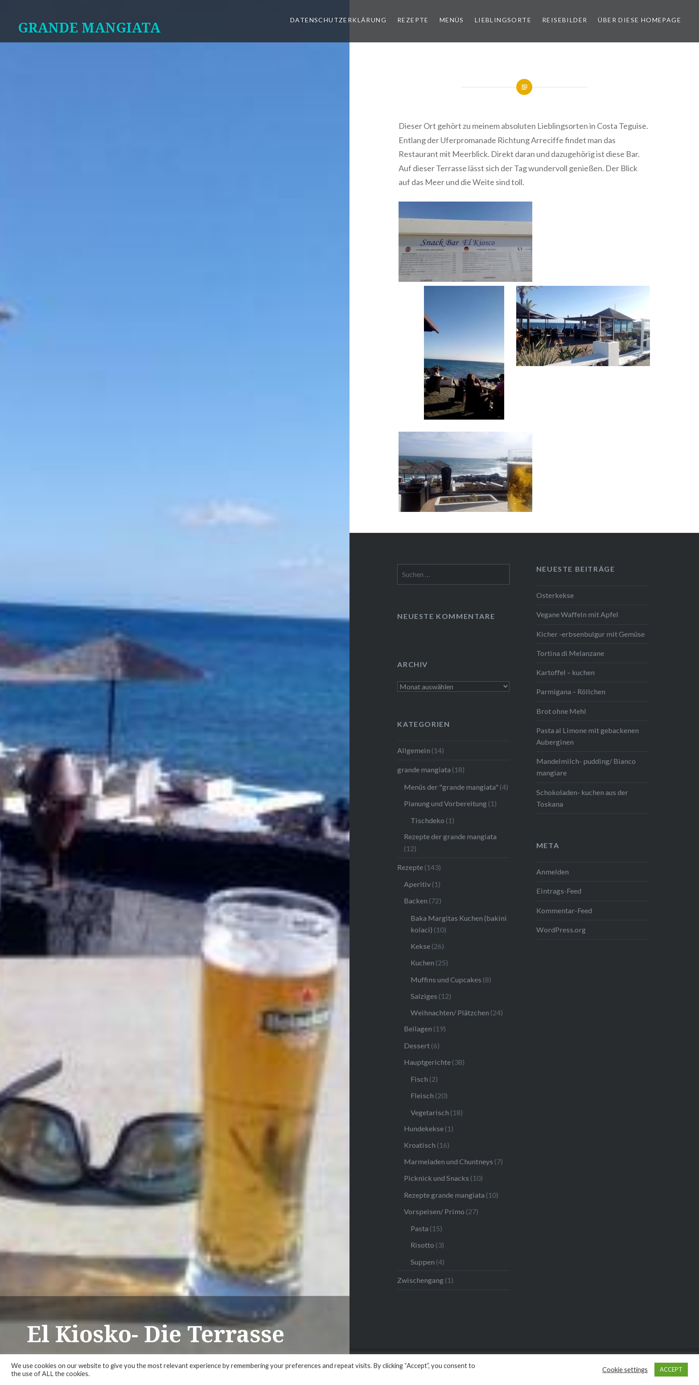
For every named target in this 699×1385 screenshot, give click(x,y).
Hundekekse (424, 1128)
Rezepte (413, 20)
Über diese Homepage (639, 20)
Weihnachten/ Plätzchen (450, 1012)
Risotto (422, 1245)
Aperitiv (417, 884)
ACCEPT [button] (671, 1369)
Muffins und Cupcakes (446, 979)
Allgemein (413, 750)
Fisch (419, 1079)
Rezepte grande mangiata (444, 1195)
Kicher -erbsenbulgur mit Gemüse (590, 634)
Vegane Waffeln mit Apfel (577, 614)
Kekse (420, 946)
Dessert (417, 1045)
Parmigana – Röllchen (570, 691)
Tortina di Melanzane (570, 653)
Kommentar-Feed (564, 910)
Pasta (419, 1228)
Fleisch (422, 1095)
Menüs (452, 20)
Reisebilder (564, 20)
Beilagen (418, 1028)
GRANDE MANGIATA (89, 27)
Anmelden (552, 871)
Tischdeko (427, 820)
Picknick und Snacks (436, 1178)
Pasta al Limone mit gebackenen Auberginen (587, 736)
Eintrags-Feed (558, 890)
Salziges (424, 996)
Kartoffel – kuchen (565, 672)
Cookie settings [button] (625, 1369)
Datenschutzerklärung (338, 20)
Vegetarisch (430, 1112)
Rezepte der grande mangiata (450, 836)
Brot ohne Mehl (561, 711)
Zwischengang (420, 1280)
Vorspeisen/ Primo (434, 1211)
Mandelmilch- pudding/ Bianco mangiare (586, 767)
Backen (416, 900)
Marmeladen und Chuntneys (448, 1161)
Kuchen (422, 962)
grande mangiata (424, 769)
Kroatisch (420, 1145)
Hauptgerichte (427, 1062)
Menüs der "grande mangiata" (451, 787)
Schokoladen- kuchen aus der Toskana (582, 798)
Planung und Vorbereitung (445, 803)
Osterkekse (555, 595)
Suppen (423, 1261)
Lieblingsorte (503, 20)
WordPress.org (561, 929)
